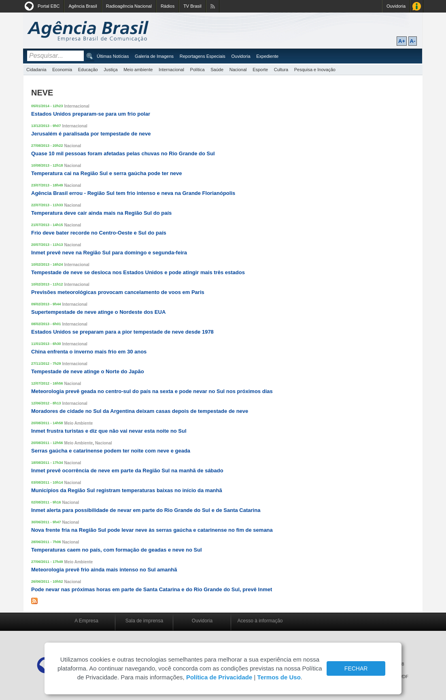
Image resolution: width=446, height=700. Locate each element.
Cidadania (36, 69)
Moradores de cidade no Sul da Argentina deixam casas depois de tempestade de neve (139, 411)
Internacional (171, 69)
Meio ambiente (138, 69)
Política (197, 69)
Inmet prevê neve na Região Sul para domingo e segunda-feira (109, 253)
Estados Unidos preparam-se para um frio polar (90, 114)
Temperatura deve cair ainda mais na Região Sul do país (101, 213)
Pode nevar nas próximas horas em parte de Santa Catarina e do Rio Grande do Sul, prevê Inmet (151, 589)
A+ (401, 41)
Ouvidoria (396, 6)
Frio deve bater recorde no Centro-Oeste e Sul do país (98, 233)
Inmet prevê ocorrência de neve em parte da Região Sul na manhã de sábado (127, 470)
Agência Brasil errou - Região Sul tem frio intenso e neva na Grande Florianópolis (133, 193)
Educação (88, 69)
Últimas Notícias (113, 56)
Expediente (267, 56)
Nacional (238, 69)
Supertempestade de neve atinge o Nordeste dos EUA (98, 312)
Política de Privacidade (219, 677)
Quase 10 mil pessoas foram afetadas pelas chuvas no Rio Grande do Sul (123, 153)
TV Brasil (192, 6)
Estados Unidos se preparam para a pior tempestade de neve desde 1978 (122, 332)
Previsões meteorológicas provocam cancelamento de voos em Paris (117, 292)
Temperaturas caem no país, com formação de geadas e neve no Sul (116, 550)
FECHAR (356, 668)
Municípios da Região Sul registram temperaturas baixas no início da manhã (126, 490)
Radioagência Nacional (129, 6)
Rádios (167, 6)
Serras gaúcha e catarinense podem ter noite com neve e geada (110, 451)
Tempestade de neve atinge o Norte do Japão (87, 371)
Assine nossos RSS (212, 6)
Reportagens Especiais (202, 56)
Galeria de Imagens (154, 56)
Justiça (110, 69)
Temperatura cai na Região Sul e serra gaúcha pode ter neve (106, 173)
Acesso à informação (259, 621)
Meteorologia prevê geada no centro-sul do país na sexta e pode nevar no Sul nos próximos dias (152, 391)
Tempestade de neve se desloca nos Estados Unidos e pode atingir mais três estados (138, 272)
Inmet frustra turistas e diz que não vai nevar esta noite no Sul (109, 431)
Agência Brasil (82, 6)
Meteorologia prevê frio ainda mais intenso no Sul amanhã (104, 570)
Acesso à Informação (416, 6)
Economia (62, 69)
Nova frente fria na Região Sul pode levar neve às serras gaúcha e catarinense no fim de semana (152, 530)
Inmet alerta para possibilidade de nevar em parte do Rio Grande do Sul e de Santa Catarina (145, 510)
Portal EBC (48, 6)
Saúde (216, 69)
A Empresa (86, 621)
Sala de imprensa (144, 621)
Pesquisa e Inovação (315, 69)
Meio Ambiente (78, 423)
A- (413, 41)
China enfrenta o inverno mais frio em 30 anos (89, 352)
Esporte (260, 69)
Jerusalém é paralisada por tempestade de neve (91, 134)
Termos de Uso (279, 677)
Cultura (281, 69)
